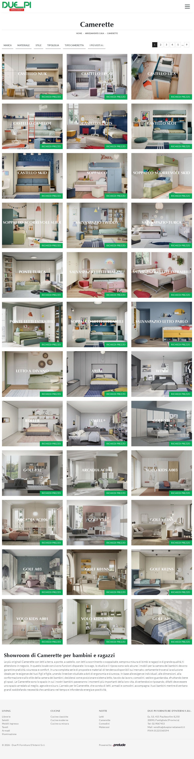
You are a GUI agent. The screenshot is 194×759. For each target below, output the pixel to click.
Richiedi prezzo (51, 96)
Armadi (6, 730)
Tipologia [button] (53, 45)
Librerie (6, 716)
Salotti (5, 720)
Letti (101, 716)
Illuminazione (9, 734)
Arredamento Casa (94, 33)
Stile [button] (38, 45)
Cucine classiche (59, 716)
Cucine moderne (59, 720)
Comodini (104, 723)
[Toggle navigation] (187, 6)
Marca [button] (8, 45)
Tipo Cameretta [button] (74, 45)
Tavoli (5, 727)
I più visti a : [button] (97, 45)
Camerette (112, 33)
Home (79, 33)
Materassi (104, 727)
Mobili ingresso (10, 723)
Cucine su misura (60, 723)
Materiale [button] (23, 45)
